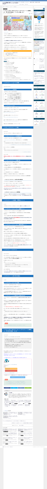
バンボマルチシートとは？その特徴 (9, 62)
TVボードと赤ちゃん (36, 97)
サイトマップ (26, 4)
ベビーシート (36, 102)
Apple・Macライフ (42, 121)
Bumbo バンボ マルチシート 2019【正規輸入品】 (10, 364)
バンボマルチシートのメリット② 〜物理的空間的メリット (14, 72)
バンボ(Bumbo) (5, 410)
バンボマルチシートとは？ (9, 64)
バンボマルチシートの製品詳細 (10, 63)
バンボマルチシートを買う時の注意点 (10, 75)
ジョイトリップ (36, 105)
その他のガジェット (36, 124)
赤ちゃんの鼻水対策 (42, 94)
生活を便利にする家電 (37, 2)
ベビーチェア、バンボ (42, 91)
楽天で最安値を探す (7, 370)
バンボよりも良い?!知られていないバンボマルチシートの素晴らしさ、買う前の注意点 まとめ (17, 79)
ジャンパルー (36, 91)
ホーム (20, 2)
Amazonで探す (7, 368)
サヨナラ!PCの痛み (36, 121)
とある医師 (31, 13)
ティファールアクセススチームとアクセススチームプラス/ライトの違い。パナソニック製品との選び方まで (41, 66)
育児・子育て (23, 2)
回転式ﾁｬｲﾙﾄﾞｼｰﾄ (42, 102)
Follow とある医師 (21, 425)
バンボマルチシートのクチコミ (9, 74)
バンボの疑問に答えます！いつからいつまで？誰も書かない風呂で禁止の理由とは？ (21, 144)
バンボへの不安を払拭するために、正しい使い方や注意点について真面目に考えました (16, 382)
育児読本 (36, 94)
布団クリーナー (42, 113)
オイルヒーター (42, 116)
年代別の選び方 (36, 108)
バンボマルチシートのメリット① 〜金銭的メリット (13, 71)
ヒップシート (42, 97)
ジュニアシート (42, 105)
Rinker (7, 365)
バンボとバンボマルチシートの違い (9, 66)
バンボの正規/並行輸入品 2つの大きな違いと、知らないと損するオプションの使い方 (15, 325)
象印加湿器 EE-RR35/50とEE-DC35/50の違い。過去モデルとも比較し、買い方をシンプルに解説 (39, 73)
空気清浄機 (36, 113)
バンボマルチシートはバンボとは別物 (11, 76)
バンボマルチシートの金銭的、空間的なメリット (11, 70)
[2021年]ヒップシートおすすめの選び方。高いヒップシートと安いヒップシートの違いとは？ (41, 60)
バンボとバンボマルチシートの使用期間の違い (12, 67)
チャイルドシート (27, 2)
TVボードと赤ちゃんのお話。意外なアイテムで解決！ (41, 54)
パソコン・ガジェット (21, 4)
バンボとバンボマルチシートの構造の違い (11, 68)
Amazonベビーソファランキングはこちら (17, 377)
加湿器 (36, 116)
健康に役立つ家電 (32, 2)
